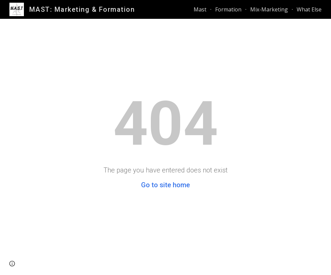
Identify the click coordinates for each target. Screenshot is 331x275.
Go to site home (165, 185)
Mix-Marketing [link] (269, 9)
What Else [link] (309, 9)
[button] (12, 263)
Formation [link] (228, 9)
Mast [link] (200, 9)
